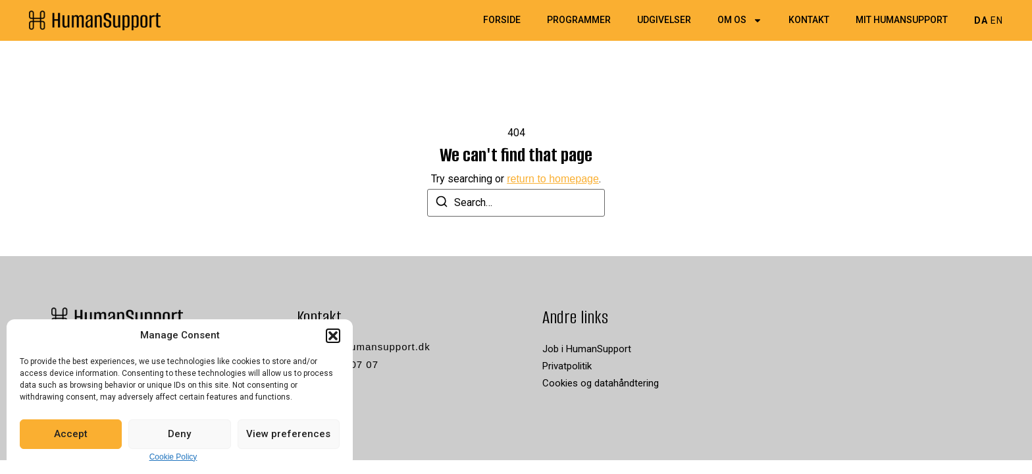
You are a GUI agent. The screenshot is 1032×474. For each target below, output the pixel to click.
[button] (333, 335)
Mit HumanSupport (902, 20)
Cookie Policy (173, 456)
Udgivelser (664, 20)
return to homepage (553, 178)
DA (981, 20)
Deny (179, 434)
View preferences (288, 434)
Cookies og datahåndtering (600, 383)
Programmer (579, 20)
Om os (739, 20)
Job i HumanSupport (586, 349)
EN (997, 20)
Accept (71, 434)
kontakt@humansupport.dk (363, 346)
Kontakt (808, 20)
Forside (502, 20)
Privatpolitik (567, 366)
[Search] (442, 204)
